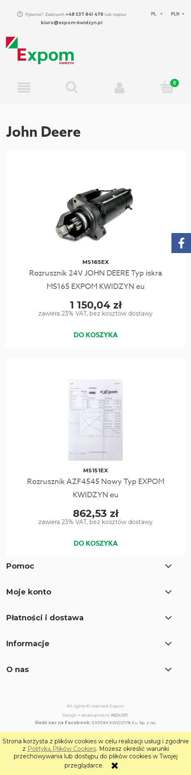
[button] (24, 88)
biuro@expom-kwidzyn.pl (71, 22)
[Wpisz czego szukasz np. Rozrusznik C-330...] (72, 87)
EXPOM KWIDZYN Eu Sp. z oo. (124, 722)
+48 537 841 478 (83, 14)
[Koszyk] (167, 87)
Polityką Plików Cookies (61, 748)
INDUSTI (119, 715)
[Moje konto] (120, 88)
